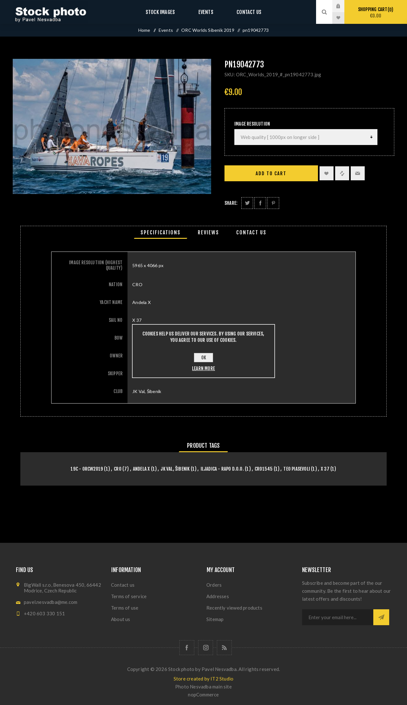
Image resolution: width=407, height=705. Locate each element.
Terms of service (129, 596)
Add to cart (271, 173)
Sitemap (215, 619)
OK (203, 357)
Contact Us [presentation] (251, 232)
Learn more (203, 368)
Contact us (243, 12)
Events (206, 12)
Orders (214, 585)
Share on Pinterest (273, 203)
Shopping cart (375, 12)
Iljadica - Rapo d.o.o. (222, 469)
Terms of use (124, 608)
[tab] (160, 232)
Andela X (141, 469)
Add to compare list (342, 173)
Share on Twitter (247, 203)
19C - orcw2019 (87, 469)
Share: (231, 203)
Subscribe (381, 617)
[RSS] (224, 647)
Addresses (217, 596)
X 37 (325, 469)
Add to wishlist (327, 173)
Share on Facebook (260, 203)
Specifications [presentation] (161, 232)
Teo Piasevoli (296, 469)
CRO (117, 469)
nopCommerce (203, 694)
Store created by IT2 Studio (203, 678)
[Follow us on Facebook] (186, 647)
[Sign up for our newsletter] (337, 617)
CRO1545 (263, 469)
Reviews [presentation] (208, 232)
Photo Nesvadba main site (203, 686)
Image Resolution (252, 124)
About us (120, 619)
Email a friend (358, 173)
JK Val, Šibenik (175, 469)
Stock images (166, 12)
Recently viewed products (234, 608)
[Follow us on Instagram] (205, 647)
